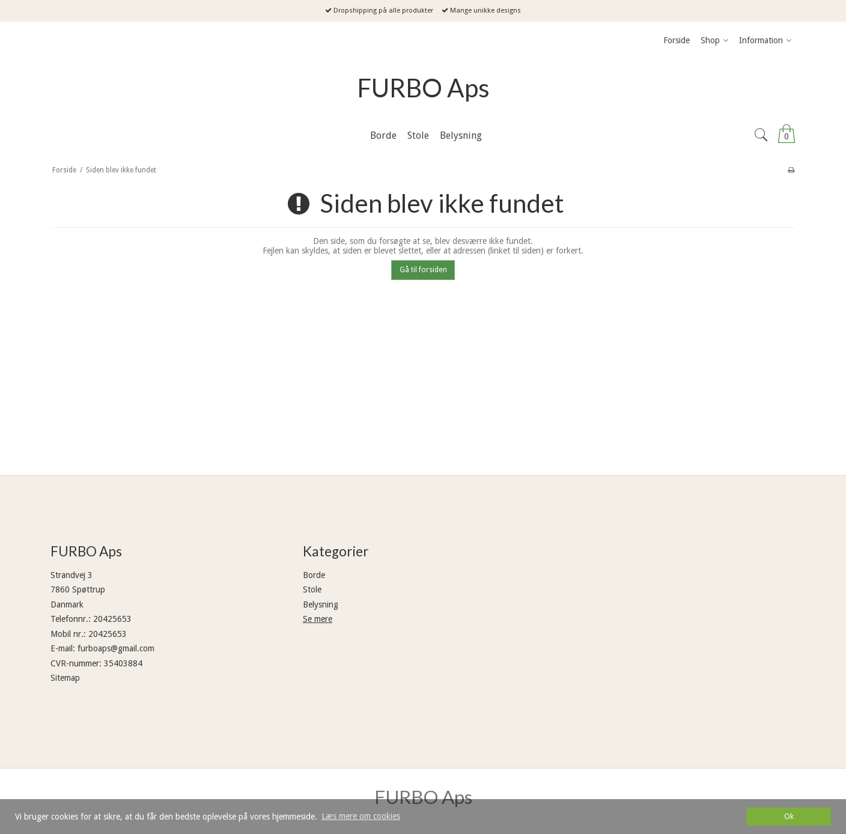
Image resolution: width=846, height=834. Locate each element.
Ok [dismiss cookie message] (789, 816)
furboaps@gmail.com (116, 648)
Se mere (317, 619)
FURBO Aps (423, 88)
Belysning (320, 604)
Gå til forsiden (423, 270)
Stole (312, 589)
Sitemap (65, 678)
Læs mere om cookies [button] (360, 816)
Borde (314, 575)
